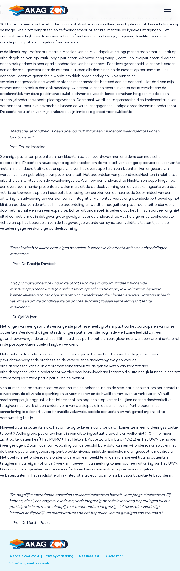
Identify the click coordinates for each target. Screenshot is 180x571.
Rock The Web (38, 564)
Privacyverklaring (59, 556)
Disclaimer (114, 556)
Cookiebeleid (89, 556)
